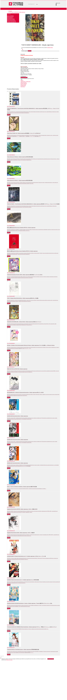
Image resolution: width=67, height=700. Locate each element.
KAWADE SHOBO (50, 47)
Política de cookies (9, 659)
